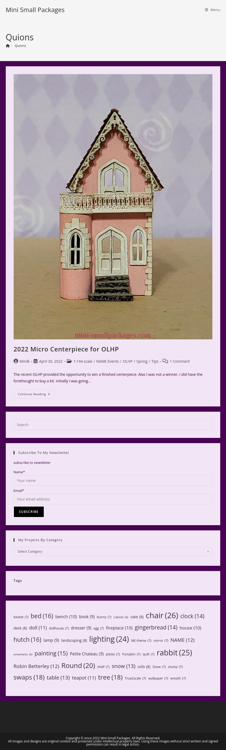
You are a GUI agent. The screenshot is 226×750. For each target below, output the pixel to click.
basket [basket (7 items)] (21, 617)
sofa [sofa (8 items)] (144, 666)
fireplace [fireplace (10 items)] (119, 628)
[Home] (8, 45)
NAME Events (107, 361)
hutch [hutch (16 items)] (27, 639)
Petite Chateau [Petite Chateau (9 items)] (87, 654)
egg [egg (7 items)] (99, 628)
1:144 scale (82, 361)
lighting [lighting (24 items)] (109, 639)
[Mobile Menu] (212, 9)
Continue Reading (36, 395)
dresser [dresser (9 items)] (81, 628)
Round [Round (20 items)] (78, 665)
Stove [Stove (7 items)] (159, 667)
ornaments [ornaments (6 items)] (23, 654)
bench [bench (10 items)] (66, 617)
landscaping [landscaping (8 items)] (74, 640)
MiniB (24, 361)
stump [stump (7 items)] (175, 667)
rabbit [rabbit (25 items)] (174, 652)
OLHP (127, 361)
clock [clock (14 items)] (192, 616)
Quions (20, 45)
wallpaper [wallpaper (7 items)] (158, 678)
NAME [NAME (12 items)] (182, 639)
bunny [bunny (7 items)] (104, 617)
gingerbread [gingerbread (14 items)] (156, 627)
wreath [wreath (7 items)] (178, 678)
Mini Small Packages (35, 9)
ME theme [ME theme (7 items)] (141, 641)
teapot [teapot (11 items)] (84, 677)
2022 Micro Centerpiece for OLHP (66, 349)
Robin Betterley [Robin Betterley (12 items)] (36, 666)
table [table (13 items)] (58, 677)
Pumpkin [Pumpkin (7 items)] (131, 654)
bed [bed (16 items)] (42, 616)
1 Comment (180, 361)
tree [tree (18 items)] (110, 677)
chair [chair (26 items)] (162, 615)
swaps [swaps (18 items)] (29, 677)
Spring (142, 361)
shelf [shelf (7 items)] (103, 667)
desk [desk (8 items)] (20, 628)
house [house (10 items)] (190, 628)
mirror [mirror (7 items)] (161, 641)
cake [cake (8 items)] (137, 616)
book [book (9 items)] (87, 617)
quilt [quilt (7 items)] (148, 654)
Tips (154, 361)
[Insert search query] (113, 425)
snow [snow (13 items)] (123, 666)
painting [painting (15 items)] (51, 653)
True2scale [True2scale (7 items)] (135, 678)
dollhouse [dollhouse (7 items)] (59, 628)
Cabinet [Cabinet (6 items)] (121, 617)
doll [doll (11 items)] (38, 627)
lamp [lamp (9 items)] (51, 640)
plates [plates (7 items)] (113, 654)
